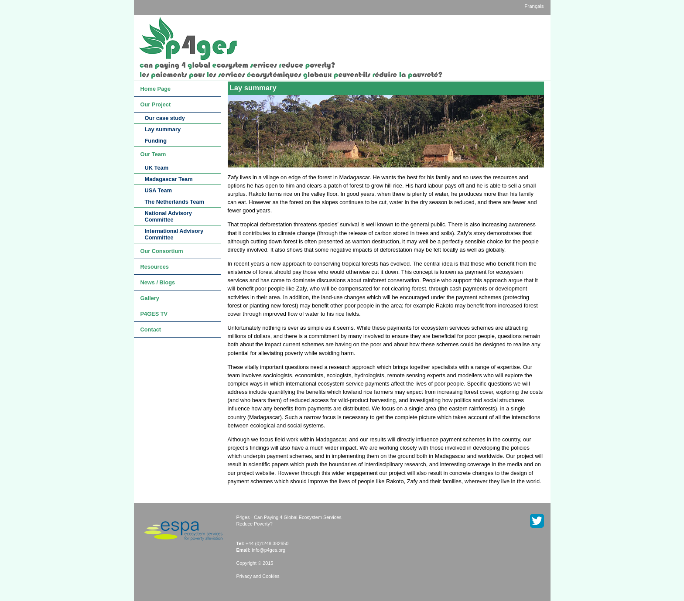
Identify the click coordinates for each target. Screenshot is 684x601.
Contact (150, 329)
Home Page (155, 88)
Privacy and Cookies (258, 576)
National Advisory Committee (168, 216)
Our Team (153, 154)
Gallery (149, 298)
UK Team (157, 167)
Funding (156, 140)
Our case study (165, 118)
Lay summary (163, 129)
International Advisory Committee (174, 234)
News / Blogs (157, 282)
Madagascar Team (169, 179)
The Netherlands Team (174, 201)
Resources (154, 266)
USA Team (158, 190)
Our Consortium (161, 251)
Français (534, 6)
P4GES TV (154, 314)
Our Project (155, 104)
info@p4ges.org (268, 550)
